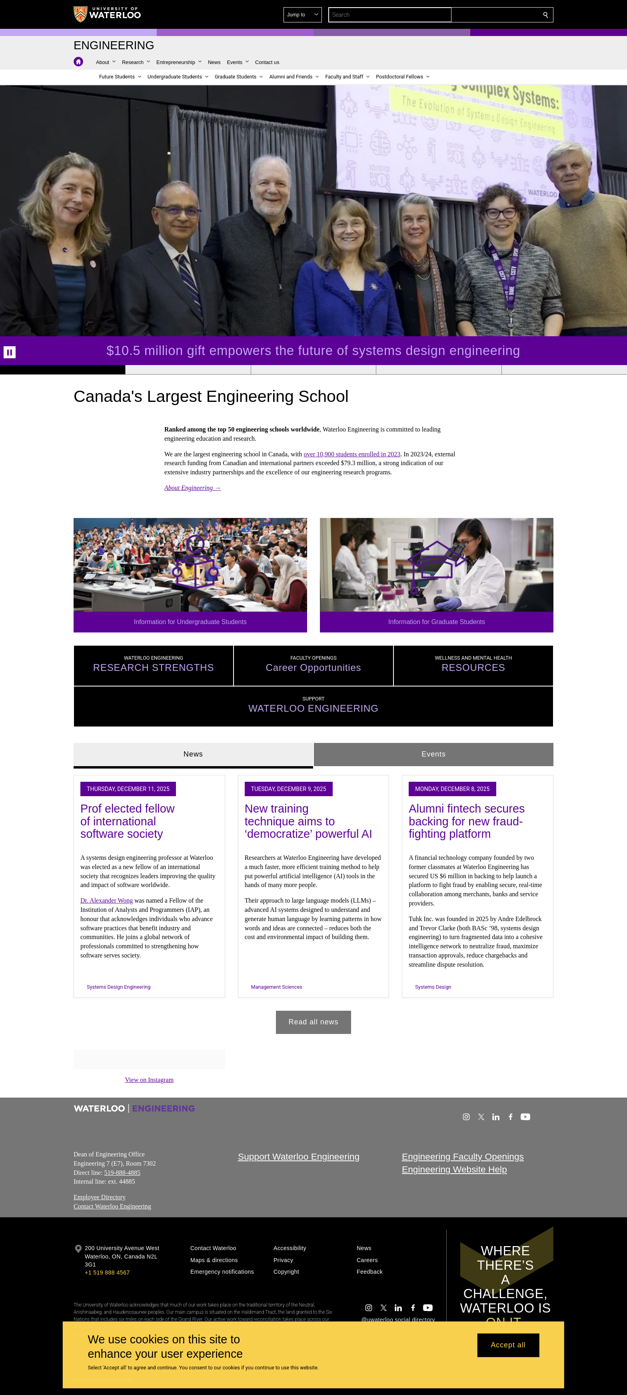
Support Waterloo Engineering (298, 1156)
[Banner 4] (438, 370)
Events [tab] (433, 754)
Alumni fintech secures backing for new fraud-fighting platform (467, 821)
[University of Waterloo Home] (108, 14)
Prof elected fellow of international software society (127, 821)
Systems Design (433, 987)
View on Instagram (149, 1079)
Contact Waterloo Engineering (112, 1206)
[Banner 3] (313, 370)
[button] (488, 15)
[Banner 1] (62, 370)
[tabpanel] (313, 901)
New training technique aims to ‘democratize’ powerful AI (308, 821)
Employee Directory (100, 1197)
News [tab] (193, 754)
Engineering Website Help (454, 1169)
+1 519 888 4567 (107, 1272)
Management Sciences (276, 987)
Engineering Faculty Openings (463, 1156)
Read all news (314, 1022)
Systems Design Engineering (118, 987)
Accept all (508, 1345)
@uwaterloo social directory (398, 1320)
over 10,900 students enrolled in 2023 (352, 453)
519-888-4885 (122, 1172)
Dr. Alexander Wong (106, 900)
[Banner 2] (188, 370)
